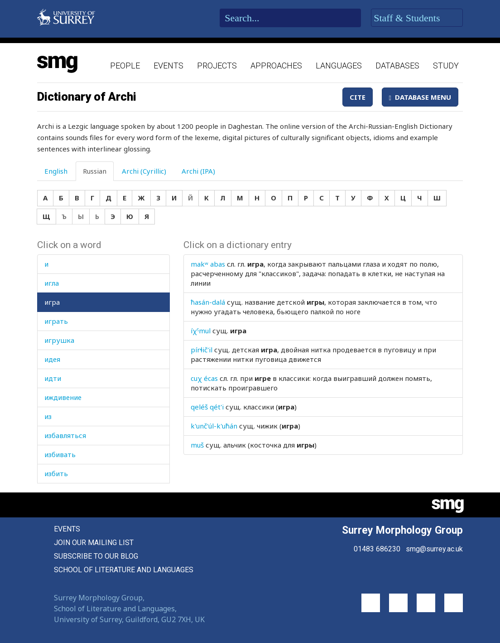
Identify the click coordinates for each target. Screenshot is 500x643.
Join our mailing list (94, 542)
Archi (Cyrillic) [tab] (144, 170)
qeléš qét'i (207, 406)
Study (446, 65)
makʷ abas (208, 263)
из (48, 416)
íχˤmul (201, 330)
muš (197, 444)
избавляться (65, 435)
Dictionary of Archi (86, 96)
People (125, 65)
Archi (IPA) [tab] (198, 170)
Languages (339, 65)
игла (51, 282)
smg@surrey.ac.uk (434, 549)
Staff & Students (417, 18)
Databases (397, 65)
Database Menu (420, 97)
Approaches (276, 65)
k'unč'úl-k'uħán (214, 425)
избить (56, 473)
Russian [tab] (94, 170)
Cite (357, 97)
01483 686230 (377, 549)
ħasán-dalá (208, 302)
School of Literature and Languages (123, 569)
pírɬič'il (201, 349)
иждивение (63, 397)
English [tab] (55, 170)
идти (52, 378)
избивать (60, 454)
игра (52, 302)
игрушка (59, 340)
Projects (217, 65)
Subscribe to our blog (96, 556)
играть (56, 321)
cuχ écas (204, 378)
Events (168, 65)
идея (52, 359)
